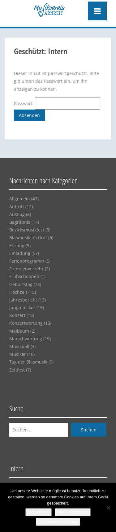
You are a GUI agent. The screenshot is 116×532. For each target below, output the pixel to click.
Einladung (19, 253)
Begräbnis (19, 222)
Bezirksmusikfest (26, 230)
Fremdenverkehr (26, 269)
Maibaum (19, 331)
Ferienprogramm (26, 261)
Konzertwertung (26, 323)
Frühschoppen (24, 276)
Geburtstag (20, 284)
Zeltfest (17, 370)
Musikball (19, 346)
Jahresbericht (23, 300)
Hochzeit (18, 292)
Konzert (17, 315)
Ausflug (17, 214)
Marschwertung (25, 339)
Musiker (17, 354)
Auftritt (16, 207)
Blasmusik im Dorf (28, 237)
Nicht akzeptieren (72, 512)
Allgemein (19, 199)
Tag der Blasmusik (28, 362)
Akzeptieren (38, 512)
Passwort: (57, 103)
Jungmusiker (22, 307)
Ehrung (16, 245)
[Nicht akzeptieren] (108, 508)
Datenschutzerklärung (57, 521)
